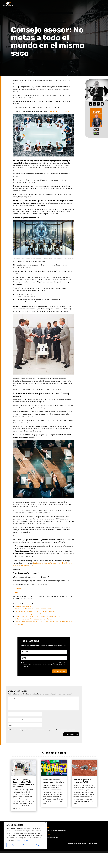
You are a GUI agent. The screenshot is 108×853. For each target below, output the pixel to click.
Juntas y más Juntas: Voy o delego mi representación (33, 619)
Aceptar (38, 845)
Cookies (85, 843)
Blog (48, 835)
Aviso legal (93, 843)
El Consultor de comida (23, 606)
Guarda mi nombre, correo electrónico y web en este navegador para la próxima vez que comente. (42, 730)
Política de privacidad (73, 843)
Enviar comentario (71, 734)
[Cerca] (45, 822)
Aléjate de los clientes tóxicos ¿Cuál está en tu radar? (33, 609)
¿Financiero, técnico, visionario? (58, 111)
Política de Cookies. (22, 840)
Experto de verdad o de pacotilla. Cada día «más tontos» (34, 614)
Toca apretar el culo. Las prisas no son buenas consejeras (35, 611)
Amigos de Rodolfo (52, 837)
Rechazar (26, 845)
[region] (25, 835)
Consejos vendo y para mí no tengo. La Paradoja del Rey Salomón (37, 616)
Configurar (13, 845)
